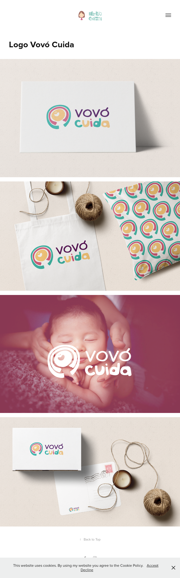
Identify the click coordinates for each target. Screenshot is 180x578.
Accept (152, 565)
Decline (87, 569)
